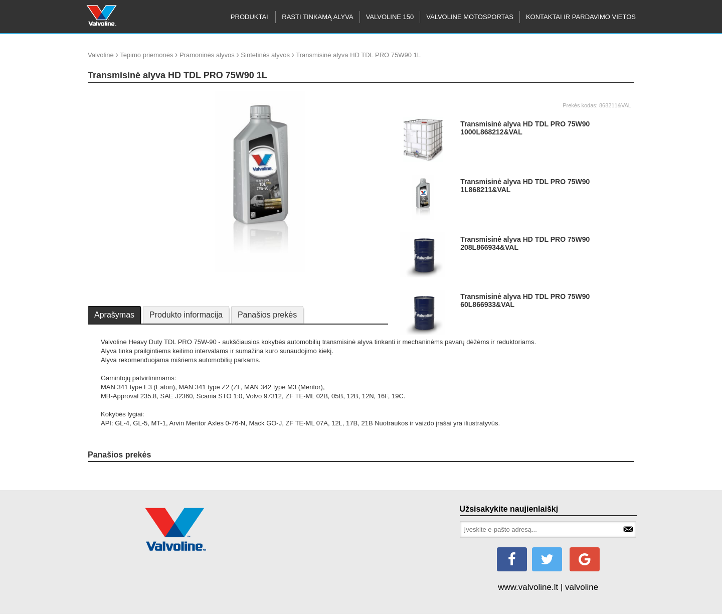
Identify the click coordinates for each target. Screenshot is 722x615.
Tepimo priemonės (146, 55)
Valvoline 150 (390, 17)
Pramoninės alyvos (207, 55)
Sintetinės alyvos (265, 55)
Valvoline (101, 55)
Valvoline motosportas (469, 17)
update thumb (111, 95)
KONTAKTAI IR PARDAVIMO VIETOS (581, 17)
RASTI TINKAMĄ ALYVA (317, 17)
